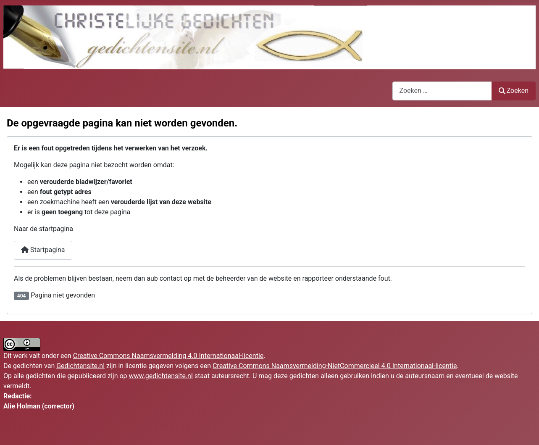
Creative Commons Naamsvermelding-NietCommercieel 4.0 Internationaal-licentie (335, 366)
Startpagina (43, 250)
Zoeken (514, 91)
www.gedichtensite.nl (161, 376)
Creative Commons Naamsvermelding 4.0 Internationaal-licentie (168, 356)
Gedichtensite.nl (80, 366)
